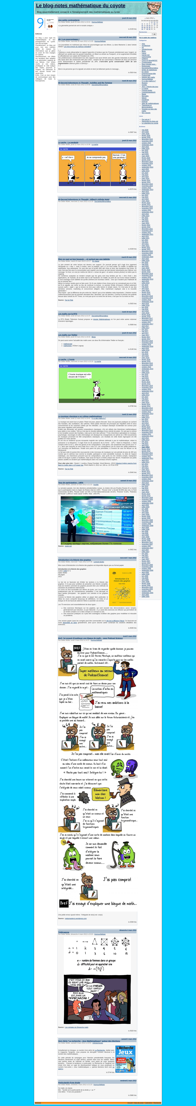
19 (142, 27)
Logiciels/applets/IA (148, 92)
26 (142, 29)
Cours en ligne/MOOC (149, 60)
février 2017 (146, 337)
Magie (144, 94)
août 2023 (145, 191)
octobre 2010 (146, 479)
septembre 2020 (147, 257)
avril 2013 (145, 423)
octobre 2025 (146, 143)
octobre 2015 (146, 367)
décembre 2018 (147, 296)
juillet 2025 (145, 148)
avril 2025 (145, 154)
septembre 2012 (147, 436)
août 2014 (145, 393)
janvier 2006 (146, 585)
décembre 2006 (147, 565)
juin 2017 (145, 330)
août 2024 (145, 169)
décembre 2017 (147, 318)
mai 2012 (145, 443)
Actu (143, 44)
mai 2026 (145, 130)
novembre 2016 (147, 343)
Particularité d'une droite (69, 1083)
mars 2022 (145, 223)
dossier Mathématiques (101, 319)
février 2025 (146, 158)
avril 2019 (145, 288)
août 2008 (145, 527)
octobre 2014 (146, 389)
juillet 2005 (145, 596)
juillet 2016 (145, 350)
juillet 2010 (145, 484)
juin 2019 (145, 285)
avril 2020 (145, 266)
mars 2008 (145, 537)
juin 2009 (145, 509)
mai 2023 (145, 197)
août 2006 (145, 572)
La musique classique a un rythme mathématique (80, 416)
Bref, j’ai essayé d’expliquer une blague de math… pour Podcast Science (90, 638)
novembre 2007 (147, 544)
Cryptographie (147, 62)
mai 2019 (145, 287)
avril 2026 (145, 132)
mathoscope (68, 344)
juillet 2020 (145, 260)
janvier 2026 (146, 137)
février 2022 (146, 225)
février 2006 (146, 583)
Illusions (144, 83)
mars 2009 (145, 514)
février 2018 (146, 315)
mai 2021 (145, 242)
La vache (95, 144)
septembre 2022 (147, 212)
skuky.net (68, 546)
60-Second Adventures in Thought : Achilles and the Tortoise (85, 83)
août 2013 (145, 415)
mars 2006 (145, 582)
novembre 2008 (147, 522)
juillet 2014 (145, 395)
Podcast (144, 102)
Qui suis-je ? (146, 119)
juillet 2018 (145, 305)
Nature (144, 98)
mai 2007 (145, 555)
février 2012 (146, 449)
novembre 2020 (147, 253)
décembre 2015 (147, 363)
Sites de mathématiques (150, 103)
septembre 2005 (147, 593)
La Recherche (100, 1050)
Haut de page (139, 1103)
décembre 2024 (147, 162)
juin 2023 (145, 195)
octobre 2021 (146, 232)
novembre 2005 (147, 589)
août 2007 (145, 550)
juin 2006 (145, 576)
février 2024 (146, 180)
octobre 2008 (146, 524)
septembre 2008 (147, 526)
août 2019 (145, 281)
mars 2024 (145, 178)
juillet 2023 (145, 193)
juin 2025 (145, 150)
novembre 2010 (147, 477)
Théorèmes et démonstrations (147, 106)
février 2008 (146, 539)
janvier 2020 (146, 272)
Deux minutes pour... (149, 64)
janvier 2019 (146, 294)
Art (143, 47)
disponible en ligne (70, 623)
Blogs (94, 337)
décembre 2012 (147, 430)
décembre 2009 (147, 498)
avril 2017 (145, 333)
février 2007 (146, 561)
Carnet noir (146, 55)
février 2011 (146, 471)
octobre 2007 (146, 546)
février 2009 (146, 516)
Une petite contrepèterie (68, 20)
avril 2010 (145, 490)
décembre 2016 (147, 341)
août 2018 (145, 303)
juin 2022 (145, 218)
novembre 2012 (147, 432)
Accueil (130, 1103)
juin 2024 (145, 173)
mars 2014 (145, 402)
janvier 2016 (146, 361)
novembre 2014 (147, 387)
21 (147, 27)
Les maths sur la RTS (67, 314)
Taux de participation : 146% (70, 483)
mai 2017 (145, 331)
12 (142, 25)
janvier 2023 (146, 204)
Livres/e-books (99, 562)
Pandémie (145, 100)
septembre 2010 (147, 481)
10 (154, 24)
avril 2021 (145, 244)
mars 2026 (145, 134)
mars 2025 (145, 156)
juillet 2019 (145, 283)
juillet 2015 (145, 372)
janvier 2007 (146, 563)
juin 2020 (145, 262)
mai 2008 (145, 533)
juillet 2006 (145, 574)
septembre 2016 (147, 346)
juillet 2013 (145, 417)
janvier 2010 (146, 496)
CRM (65, 571)
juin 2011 (145, 464)
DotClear (38, 1103)
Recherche (157, 1103)
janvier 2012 (146, 451)
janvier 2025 (146, 160)
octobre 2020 (146, 255)
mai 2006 (145, 578)
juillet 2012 (145, 440)
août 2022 (145, 214)
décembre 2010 (147, 475)
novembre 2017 (147, 320)
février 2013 (146, 427)
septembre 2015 (147, 369)
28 (147, 29)
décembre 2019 (147, 274)
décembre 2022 (147, 206)
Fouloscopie (146, 75)
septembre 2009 (147, 503)
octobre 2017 (146, 322)
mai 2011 (145, 466)
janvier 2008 (146, 540)
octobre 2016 (146, 344)
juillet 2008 (145, 529)
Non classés (146, 113)
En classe (95, 261)
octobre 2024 (146, 165)
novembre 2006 (147, 567)
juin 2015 (145, 374)
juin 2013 (145, 419)
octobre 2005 (146, 591)
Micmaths (145, 96)
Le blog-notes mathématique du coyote (80, 5)
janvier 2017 (146, 339)
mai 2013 (145, 421)
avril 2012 (145, 445)
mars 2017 (145, 335)
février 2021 (146, 247)
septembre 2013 (147, 414)
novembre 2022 (147, 208)
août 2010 (145, 483)
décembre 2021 (147, 229)
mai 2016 (145, 354)
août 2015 (145, 371)
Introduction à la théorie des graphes (74, 560)
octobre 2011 (146, 456)
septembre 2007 (147, 548)
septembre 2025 (147, 145)
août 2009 (145, 505)
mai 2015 (145, 376)
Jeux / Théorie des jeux (150, 87)
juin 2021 (145, 240)
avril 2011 (145, 468)
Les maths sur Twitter (67, 335)
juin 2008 (145, 531)
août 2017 (145, 326)
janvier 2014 (146, 406)
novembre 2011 (147, 455)
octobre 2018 (146, 300)
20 (144, 27)
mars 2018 (145, 313)
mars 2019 (145, 290)
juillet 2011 (145, 462)
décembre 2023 (147, 184)
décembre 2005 (147, 587)
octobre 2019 (146, 277)
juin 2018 (145, 307)
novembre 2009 (147, 499)
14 (147, 25)
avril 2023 (145, 199)
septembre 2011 (147, 458)
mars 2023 (145, 201)
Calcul (144, 53)
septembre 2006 (147, 570)
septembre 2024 (147, 167)
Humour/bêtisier (97, 22)
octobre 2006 (146, 568)
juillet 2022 (145, 216)
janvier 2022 (146, 227)
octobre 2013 (146, 412)
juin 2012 (145, 442)
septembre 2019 (147, 279)
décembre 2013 (147, 408)
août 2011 (145, 460)
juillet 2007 (145, 552)
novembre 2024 (147, 163)
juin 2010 (145, 486)
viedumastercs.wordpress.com (76, 918)
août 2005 (145, 595)
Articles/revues (97, 1043)
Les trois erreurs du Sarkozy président (77, 47)
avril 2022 (145, 221)
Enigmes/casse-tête (149, 74)
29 (149, 29)
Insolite (96, 485)
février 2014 (146, 404)
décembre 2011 (147, 453)
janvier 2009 (146, 518)
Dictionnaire (146, 66)
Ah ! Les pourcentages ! (68, 39)
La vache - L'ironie (66, 359)
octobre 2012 (146, 434)
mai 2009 (145, 511)
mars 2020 (145, 268)
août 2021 (145, 236)
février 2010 (146, 494)
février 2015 (146, 382)
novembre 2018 (147, 298)
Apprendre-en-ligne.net (150, 121)
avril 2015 (145, 378)
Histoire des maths (148, 77)
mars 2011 (145, 470)
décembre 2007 (147, 542)
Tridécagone (63, 932)
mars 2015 (145, 380)
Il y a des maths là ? (99, 418)
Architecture (146, 46)
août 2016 (145, 348)
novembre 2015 (147, 365)
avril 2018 (145, 311)
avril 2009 (145, 512)
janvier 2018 (146, 316)
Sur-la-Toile (69, 300)
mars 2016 (145, 358)
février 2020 (146, 270)
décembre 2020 (147, 251)
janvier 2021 (146, 249)
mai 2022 (145, 219)
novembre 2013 (147, 410)
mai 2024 (145, 175)
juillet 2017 (145, 328)
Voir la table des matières (147, 37)
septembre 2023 (147, 190)
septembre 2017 (147, 324)
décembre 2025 (147, 139)
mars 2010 (145, 492)
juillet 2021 (145, 238)
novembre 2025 (147, 141)
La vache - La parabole (68, 142)
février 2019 (146, 292)
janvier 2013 (146, 428)
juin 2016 (145, 352)
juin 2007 (145, 554)
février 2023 (146, 203)
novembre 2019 (147, 275)
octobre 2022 (146, 210)
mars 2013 (145, 425)
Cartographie (146, 57)
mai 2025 (145, 152)
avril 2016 (145, 356)
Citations (145, 59)
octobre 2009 (146, 501)
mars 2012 (146, 447)
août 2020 (145, 259)
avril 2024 (145, 176)
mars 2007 (145, 559)
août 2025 (145, 147)
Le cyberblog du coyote (150, 123)
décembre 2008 (147, 520)
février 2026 (146, 135)
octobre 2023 (146, 188)
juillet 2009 (145, 507)
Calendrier (148, 1103)
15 (149, 25)
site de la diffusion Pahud (115, 621)
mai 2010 (145, 488)
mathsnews (68, 346)
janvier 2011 (146, 473)
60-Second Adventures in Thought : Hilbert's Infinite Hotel (83, 199)
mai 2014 (145, 399)
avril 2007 (145, 557)
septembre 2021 (147, 234)
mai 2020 (145, 264)
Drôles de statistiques (149, 70)
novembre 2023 (147, 186)
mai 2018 (145, 309)
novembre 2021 (147, 231)
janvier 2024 (146, 182)
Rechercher (143, 32)
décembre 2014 (147, 386)
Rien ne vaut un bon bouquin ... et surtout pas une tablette (84, 259)
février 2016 (146, 359)
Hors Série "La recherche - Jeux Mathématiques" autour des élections (89, 1041)
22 (149, 27)
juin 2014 (145, 397)
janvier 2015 (146, 384)
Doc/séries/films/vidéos (100, 85)
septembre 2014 (147, 391)
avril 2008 (145, 535)
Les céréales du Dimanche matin (76, 1027)
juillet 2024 (145, 171)
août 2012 (145, 438)
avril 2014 (145, 400)
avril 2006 (145, 580)
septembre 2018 (147, 302)
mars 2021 (145, 246)
